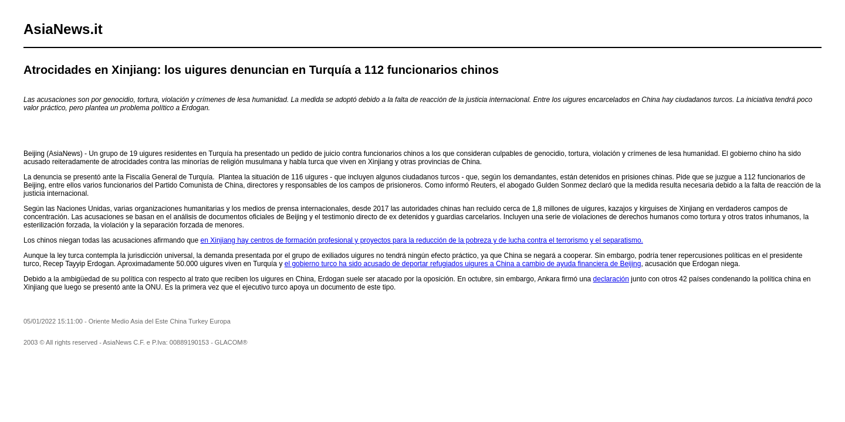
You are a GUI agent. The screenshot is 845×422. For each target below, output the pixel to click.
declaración (611, 279)
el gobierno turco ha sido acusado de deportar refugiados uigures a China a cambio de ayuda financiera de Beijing (463, 264)
